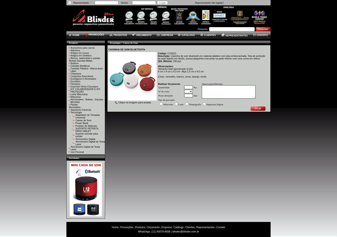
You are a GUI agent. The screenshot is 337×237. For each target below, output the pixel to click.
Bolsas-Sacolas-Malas (80, 60)
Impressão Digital (214, 104)
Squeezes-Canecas (80, 109)
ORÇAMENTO (142, 35)
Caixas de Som (83, 120)
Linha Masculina (79, 94)
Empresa (166, 227)
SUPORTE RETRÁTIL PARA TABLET (87, 129)
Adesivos (75, 50)
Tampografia (195, 104)
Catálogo (178, 227)
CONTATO (260, 35)
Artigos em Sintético (81, 55)
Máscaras (75, 97)
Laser (181, 104)
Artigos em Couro (79, 53)
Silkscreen (168, 104)
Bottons (74, 63)
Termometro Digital (85, 139)
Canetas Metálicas (80, 66)
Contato (220, 227)
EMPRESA (164, 35)
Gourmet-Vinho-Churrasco (84, 86)
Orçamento (153, 227)
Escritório (75, 81)
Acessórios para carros (82, 47)
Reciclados (75, 107)
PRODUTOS (118, 35)
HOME (74, 35)
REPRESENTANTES (235, 35)
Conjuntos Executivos (81, 76)
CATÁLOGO (186, 35)
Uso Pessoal (77, 152)
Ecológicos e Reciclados (83, 78)
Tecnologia (76, 112)
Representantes (205, 227)
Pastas (74, 104)
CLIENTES (208, 35)
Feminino (75, 84)
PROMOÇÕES (94, 34)
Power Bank (81, 123)
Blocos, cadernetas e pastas (85, 58)
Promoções (126, 227)
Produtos (140, 227)
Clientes (190, 227)
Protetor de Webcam (86, 126)
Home (115, 227)
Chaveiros (75, 73)
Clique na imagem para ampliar (133, 102)
